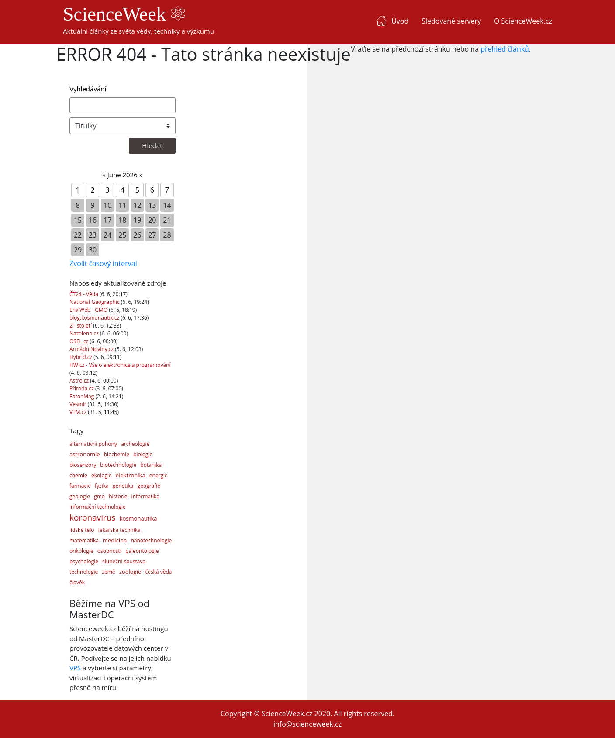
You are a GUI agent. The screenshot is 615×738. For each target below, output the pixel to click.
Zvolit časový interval (103, 263)
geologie (79, 496)
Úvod (399, 21)
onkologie (81, 551)
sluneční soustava (123, 561)
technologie (83, 572)
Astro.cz (79, 380)
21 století (81, 325)
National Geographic (95, 302)
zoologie (130, 572)
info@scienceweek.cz (307, 724)
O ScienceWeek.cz (523, 21)
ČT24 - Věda (84, 294)
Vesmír (78, 404)
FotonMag (82, 396)
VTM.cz (78, 412)
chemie (78, 475)
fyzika (102, 486)
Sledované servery (451, 21)
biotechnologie (118, 465)
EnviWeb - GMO (89, 310)
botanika (151, 465)
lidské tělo (81, 530)
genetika (123, 486)
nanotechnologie (151, 540)
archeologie (135, 444)
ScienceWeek (124, 14)
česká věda (158, 572)
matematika (84, 540)
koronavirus (92, 517)
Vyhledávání (87, 88)
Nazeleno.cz (84, 333)
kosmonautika (138, 518)
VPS (75, 667)
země (108, 572)
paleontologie (142, 551)
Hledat (152, 145)
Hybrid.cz (81, 357)
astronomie (84, 454)
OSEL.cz (79, 341)
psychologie (83, 561)
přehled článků (504, 49)
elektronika (130, 475)
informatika (145, 496)
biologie (142, 454)
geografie (149, 486)
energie (158, 475)
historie (118, 496)
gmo (99, 496)
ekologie (101, 475)
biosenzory (82, 465)
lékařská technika (119, 530)
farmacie (80, 486)
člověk (77, 582)
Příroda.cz (82, 388)
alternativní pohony (93, 444)
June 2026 (122, 174)
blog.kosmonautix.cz (95, 317)
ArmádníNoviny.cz (92, 349)
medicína (115, 540)
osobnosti (109, 551)
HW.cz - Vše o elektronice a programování (120, 365)
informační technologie (97, 506)
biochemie (116, 454)
